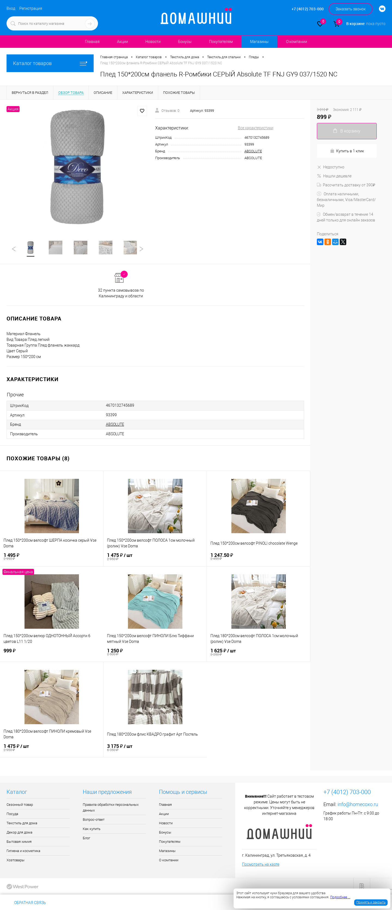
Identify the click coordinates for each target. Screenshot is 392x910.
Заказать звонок (351, 9)
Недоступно (330, 167)
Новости (153, 41)
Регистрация (30, 8)
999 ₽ (52, 652)
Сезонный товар (20, 805)
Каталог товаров (50, 63)
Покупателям (221, 41)
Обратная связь (26, 902)
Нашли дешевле (334, 176)
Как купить (91, 829)
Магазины (259, 41)
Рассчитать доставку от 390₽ (346, 185)
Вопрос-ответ (94, 820)
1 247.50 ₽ (258, 557)
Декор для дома (19, 833)
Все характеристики (255, 128)
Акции (122, 41)
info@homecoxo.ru (358, 805)
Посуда (12, 814)
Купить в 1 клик (347, 151)
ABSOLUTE (253, 151)
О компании (296, 41)
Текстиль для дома (22, 824)
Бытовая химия (19, 842)
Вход (11, 8)
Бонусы (185, 41)
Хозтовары (15, 861)
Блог (86, 839)
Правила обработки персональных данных (111, 808)
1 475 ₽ (155, 557)
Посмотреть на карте (260, 865)
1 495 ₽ (52, 557)
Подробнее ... (340, 897)
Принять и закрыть (370, 902)
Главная (92, 41)
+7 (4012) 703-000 (69, 902)
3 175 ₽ (155, 748)
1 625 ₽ (258, 652)
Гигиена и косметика (23, 851)
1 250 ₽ (155, 652)
